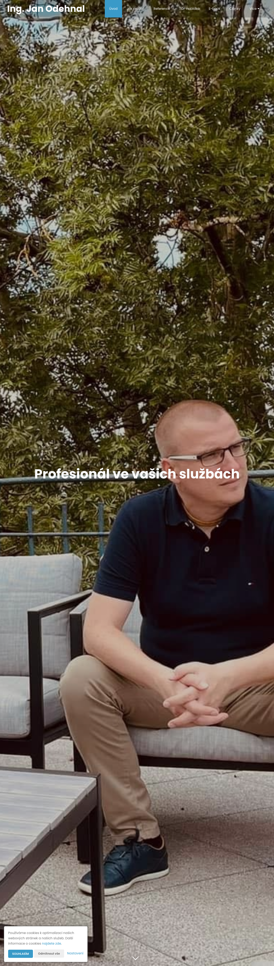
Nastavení (75, 953)
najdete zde (51, 943)
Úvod (113, 8)
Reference (162, 8)
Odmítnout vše (49, 954)
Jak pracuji (135, 8)
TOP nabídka (189, 8)
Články (235, 8)
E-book (214, 8)
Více (254, 8)
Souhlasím (20, 954)
